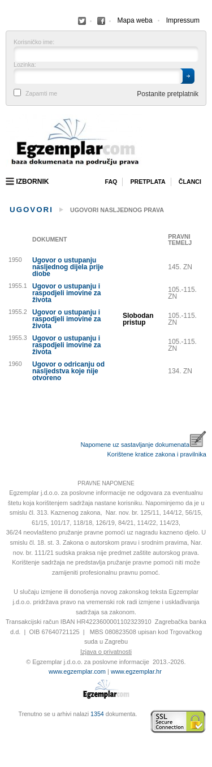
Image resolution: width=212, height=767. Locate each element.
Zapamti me (41, 94)
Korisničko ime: (34, 42)
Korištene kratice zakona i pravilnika (156, 454)
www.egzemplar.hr (136, 671)
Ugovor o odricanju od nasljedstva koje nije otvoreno (68, 371)
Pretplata (147, 181)
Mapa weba (135, 20)
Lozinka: (25, 65)
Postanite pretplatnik (167, 94)
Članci (190, 181)
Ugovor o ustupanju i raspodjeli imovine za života (66, 293)
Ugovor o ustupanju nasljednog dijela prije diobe (67, 267)
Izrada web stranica (8, 722)
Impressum (183, 20)
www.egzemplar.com (77, 671)
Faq (111, 181)
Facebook (82, 21)
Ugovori (31, 209)
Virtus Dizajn (8, 727)
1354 (97, 713)
